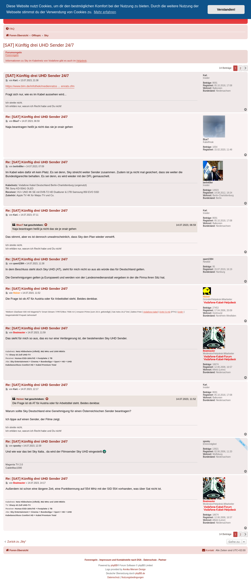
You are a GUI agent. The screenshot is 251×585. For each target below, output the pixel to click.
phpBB (114, 565)
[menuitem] (10, 28)
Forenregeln (12, 55)
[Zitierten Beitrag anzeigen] (46, 225)
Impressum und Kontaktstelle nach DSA (120, 560)
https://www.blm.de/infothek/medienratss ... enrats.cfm (40, 86)
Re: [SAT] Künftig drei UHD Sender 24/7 (37, 117)
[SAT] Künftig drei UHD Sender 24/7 (38, 45)
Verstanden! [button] (226, 9)
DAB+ (180, 312)
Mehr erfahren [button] (105, 12)
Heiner (20, 399)
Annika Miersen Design (134, 569)
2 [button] (240, 68)
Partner (162, 560)
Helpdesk (81, 60)
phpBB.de (140, 573)
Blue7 (19, 225)
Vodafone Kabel (150, 312)
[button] (245, 68)
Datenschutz (149, 560)
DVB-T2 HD (165, 312)
